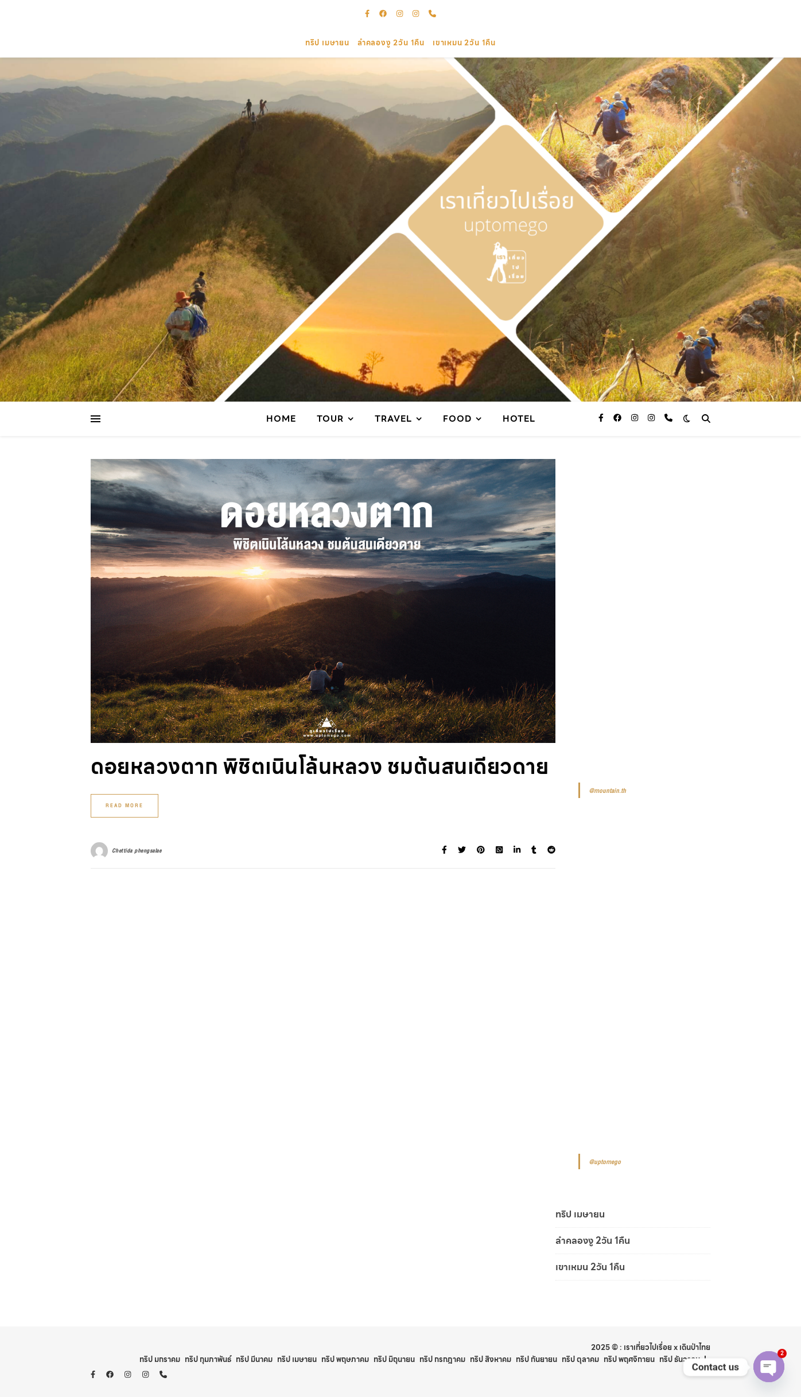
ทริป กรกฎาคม (442, 1359)
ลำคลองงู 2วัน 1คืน (391, 43)
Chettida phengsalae (137, 850)
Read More (124, 805)
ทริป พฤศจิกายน (629, 1359)
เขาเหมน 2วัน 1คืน (464, 43)
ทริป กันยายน (536, 1359)
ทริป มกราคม (159, 1359)
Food (457, 419)
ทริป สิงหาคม (490, 1359)
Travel (393, 419)
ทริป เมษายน (327, 43)
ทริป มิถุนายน (394, 1359)
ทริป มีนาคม (254, 1359)
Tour (330, 419)
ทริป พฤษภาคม (345, 1359)
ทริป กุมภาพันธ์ (208, 1359)
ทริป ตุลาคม (580, 1359)
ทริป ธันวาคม (679, 1359)
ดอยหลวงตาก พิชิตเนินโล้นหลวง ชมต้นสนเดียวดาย (320, 766)
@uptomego (605, 1162)
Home (281, 419)
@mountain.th (607, 790)
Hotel (519, 419)
